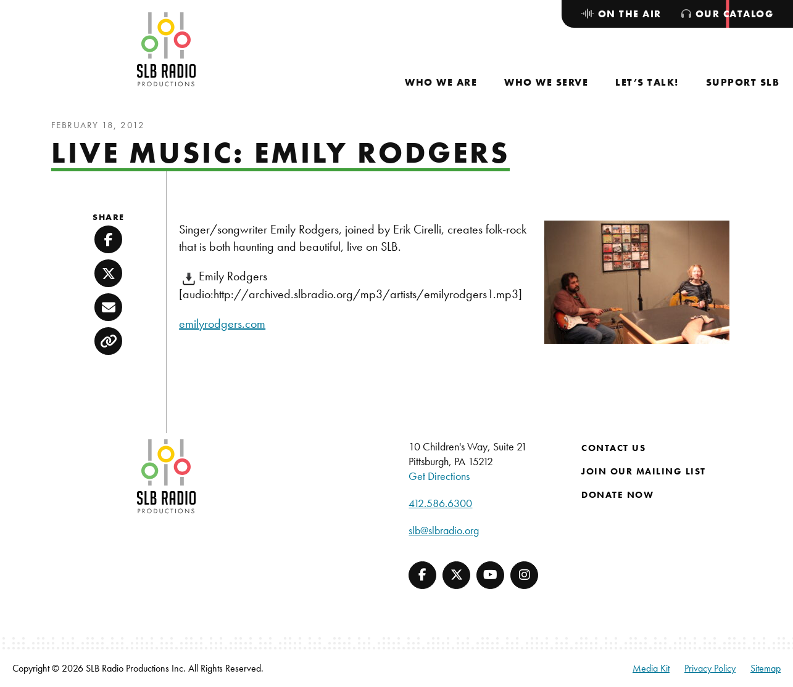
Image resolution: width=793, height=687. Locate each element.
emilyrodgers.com (222, 323)
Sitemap (765, 668)
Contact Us (613, 448)
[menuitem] (441, 82)
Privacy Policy (710, 668)
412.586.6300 (440, 503)
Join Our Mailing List (643, 471)
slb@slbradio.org (444, 530)
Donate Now (617, 495)
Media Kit (651, 668)
